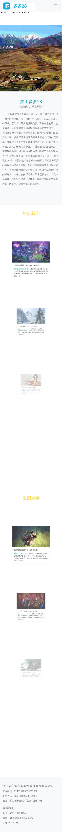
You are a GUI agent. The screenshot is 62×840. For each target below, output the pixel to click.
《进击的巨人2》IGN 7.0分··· (28, 263)
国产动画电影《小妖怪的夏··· (28, 548)
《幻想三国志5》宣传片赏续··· (29, 609)
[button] (31, 88)
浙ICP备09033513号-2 (25, 796)
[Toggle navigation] (56, 6)
